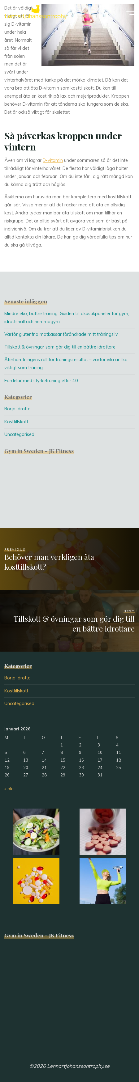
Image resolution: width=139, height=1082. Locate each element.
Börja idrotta (17, 409)
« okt (9, 789)
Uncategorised (19, 434)
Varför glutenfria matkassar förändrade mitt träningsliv (61, 334)
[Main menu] (129, 12)
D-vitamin (53, 160)
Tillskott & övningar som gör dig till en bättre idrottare (59, 347)
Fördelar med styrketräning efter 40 (41, 380)
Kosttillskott (16, 422)
